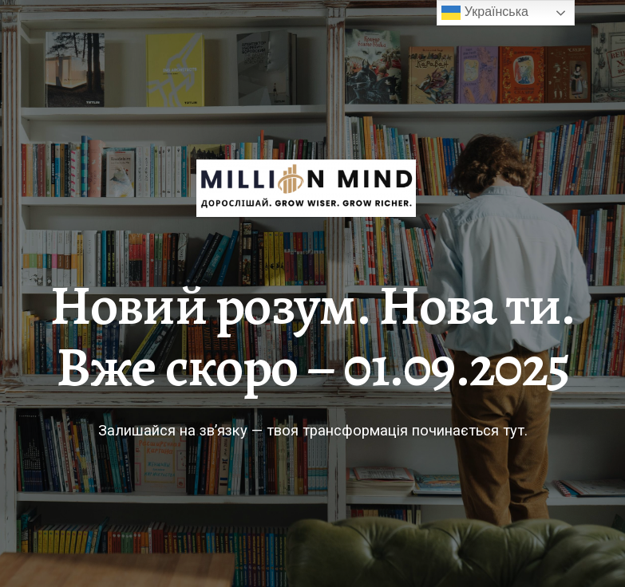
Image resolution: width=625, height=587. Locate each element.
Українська (484, 12)
